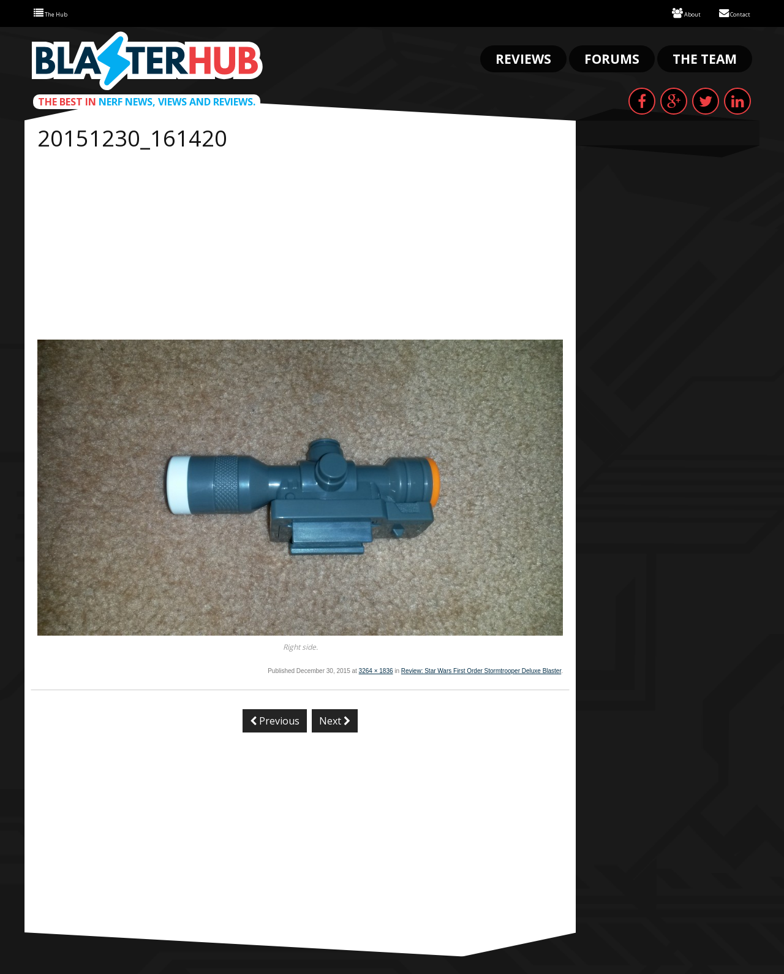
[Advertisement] (300, 246)
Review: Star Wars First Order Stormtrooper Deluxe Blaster (481, 669)
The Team (705, 57)
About (672, 12)
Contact (729, 12)
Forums (611, 57)
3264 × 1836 (376, 669)
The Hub (56, 12)
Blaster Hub (147, 59)
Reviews (523, 57)
